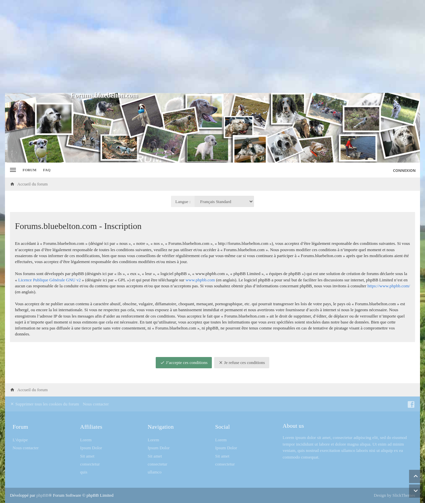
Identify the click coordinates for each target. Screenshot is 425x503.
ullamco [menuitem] (155, 471)
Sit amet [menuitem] (87, 456)
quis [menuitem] (83, 471)
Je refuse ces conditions (241, 362)
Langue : (183, 201)
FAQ (46, 170)
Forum (30, 170)
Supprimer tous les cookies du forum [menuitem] (44, 403)
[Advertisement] (212, 46)
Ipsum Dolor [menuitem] (91, 447)
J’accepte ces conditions (184, 362)
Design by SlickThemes (394, 495)
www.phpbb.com (200, 279)
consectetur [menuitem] (90, 464)
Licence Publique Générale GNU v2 (49, 279)
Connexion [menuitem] (404, 170)
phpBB (42, 495)
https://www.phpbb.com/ (388, 285)
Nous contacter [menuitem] (96, 403)
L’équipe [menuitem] (20, 439)
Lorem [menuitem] (86, 439)
